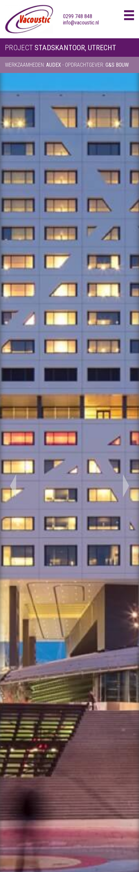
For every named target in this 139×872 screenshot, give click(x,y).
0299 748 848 (77, 16)
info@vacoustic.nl (81, 22)
